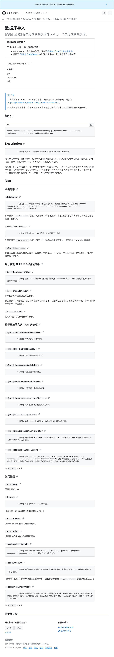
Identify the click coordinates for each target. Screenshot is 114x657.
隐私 (30, 648)
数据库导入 (73, 19)
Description (15, 143)
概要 (9, 116)
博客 (56, 648)
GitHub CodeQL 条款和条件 (60, 51)
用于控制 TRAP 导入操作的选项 (24, 264)
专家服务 (48, 648)
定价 (41, 648)
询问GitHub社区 (65, 627)
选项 (9, 181)
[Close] (107, 4)
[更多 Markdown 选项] (29, 64)
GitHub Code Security (30, 54)
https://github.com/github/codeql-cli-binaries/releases (33, 102)
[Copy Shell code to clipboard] (91, 125)
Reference (27, 19)
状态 (36, 648)
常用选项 (11, 476)
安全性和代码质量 (13, 19)
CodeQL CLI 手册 (59, 19)
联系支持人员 (64, 631)
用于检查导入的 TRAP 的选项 (23, 324)
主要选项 (11, 189)
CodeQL (46, 19)
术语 (25, 648)
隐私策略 (8, 632)
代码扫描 (37, 19)
